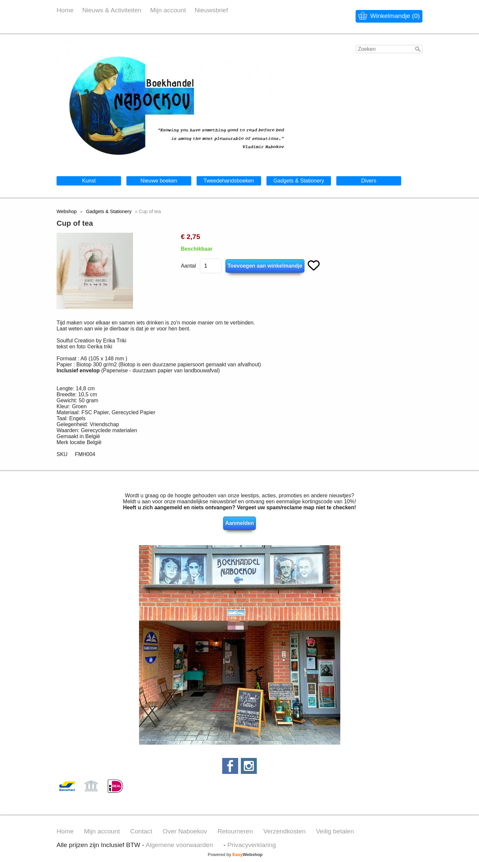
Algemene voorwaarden (179, 844)
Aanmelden (239, 523)
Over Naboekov (185, 831)
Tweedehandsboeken (229, 181)
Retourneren (235, 831)
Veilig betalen (335, 831)
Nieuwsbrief (211, 10)
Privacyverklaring (251, 844)
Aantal (188, 266)
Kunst (89, 181)
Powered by (235, 854)
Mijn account (168, 10)
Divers (368, 181)
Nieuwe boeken (158, 181)
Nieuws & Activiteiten (111, 10)
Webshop (67, 211)
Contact (141, 831)
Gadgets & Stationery (298, 181)
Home (65, 10)
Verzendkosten (284, 831)
